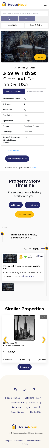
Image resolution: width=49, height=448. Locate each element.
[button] (30, 67)
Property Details (14, 91)
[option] (24, 339)
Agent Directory (17, 412)
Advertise (16, 407)
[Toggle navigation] (45, 4)
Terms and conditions (34, 441)
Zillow (34, 167)
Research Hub (17, 402)
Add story (15, 205)
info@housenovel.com (14, 441)
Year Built (12, 25)
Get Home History (32, 398)
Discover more (24, 214)
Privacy (25, 444)
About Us (33, 402)
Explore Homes (12, 398)
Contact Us (35, 412)
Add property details (17, 158)
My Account (31, 407)
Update (40, 57)
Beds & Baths (36, 25)
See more (24, 367)
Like (41, 256)
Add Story (26, 360)
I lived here (32, 205)
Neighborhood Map (35, 91)
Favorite (21, 68)
